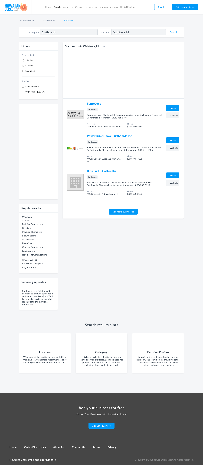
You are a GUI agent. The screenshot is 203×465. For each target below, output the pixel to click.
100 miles (30, 70)
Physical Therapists (32, 231)
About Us (68, 7)
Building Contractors (32, 224)
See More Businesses (123, 211)
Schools (26, 220)
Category (34, 32)
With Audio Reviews (35, 91)
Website (174, 115)
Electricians (28, 243)
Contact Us (81, 7)
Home (48, 7)
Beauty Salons (29, 235)
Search (57, 7)
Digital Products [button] (128, 7)
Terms (96, 446)
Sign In (161, 7)
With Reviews (32, 86)
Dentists (26, 228)
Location (106, 32)
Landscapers (28, 250)
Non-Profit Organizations (34, 254)
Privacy (112, 446)
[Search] (173, 32)
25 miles (29, 60)
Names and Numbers (43, 459)
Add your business (108, 7)
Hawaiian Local (27, 20)
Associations (28, 239)
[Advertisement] (38, 151)
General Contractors (32, 247)
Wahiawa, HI (49, 20)
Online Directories (35, 446)
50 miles (29, 65)
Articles (93, 7)
